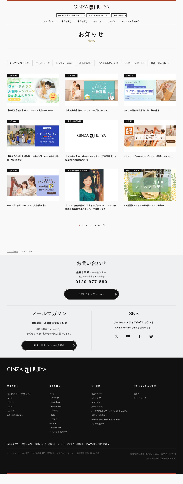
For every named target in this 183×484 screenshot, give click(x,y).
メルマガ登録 (97, 434)
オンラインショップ (144, 396)
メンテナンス (97, 412)
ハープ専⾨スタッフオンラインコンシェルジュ (110, 421)
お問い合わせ (118, 15)
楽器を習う (66, 21)
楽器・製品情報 (18, 72)
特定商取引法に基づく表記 (93, 463)
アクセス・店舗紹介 (131, 21)
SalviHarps (55, 408)
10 (95, 235)
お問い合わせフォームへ (91, 304)
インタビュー (44, 63)
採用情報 (53, 463)
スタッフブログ (14, 463)
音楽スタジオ (97, 404)
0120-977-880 (92, 291)
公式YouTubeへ (127, 346)
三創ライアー (56, 437)
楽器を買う (82, 21)
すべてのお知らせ (19, 63)
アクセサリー (139, 408)
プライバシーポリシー (69, 463)
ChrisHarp (54, 421)
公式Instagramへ (152, 346)
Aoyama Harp (56, 416)
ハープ (9, 408)
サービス (112, 21)
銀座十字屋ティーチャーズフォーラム (106, 429)
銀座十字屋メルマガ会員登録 (49, 355)
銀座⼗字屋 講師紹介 (15, 425)
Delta (53, 425)
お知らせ (55, 454)
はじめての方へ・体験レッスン (70, 15)
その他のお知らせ (116, 63)
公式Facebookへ (140, 346)
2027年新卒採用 (40, 463)
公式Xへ (115, 346)
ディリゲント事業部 (57, 442)
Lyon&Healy (55, 412)
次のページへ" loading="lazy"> (104, 235)
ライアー (10, 412)
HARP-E (54, 429)
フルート (10, 417)
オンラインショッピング (97, 15)
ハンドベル (11, 421)
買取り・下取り (98, 417)
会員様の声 (92, 63)
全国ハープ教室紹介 (99, 425)
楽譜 (135, 404)
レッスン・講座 (69, 63)
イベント (98, 21)
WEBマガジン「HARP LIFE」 (104, 454)
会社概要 (27, 463)
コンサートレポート (145, 63)
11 (99, 235)
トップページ (49, 21)
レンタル (95, 408)
